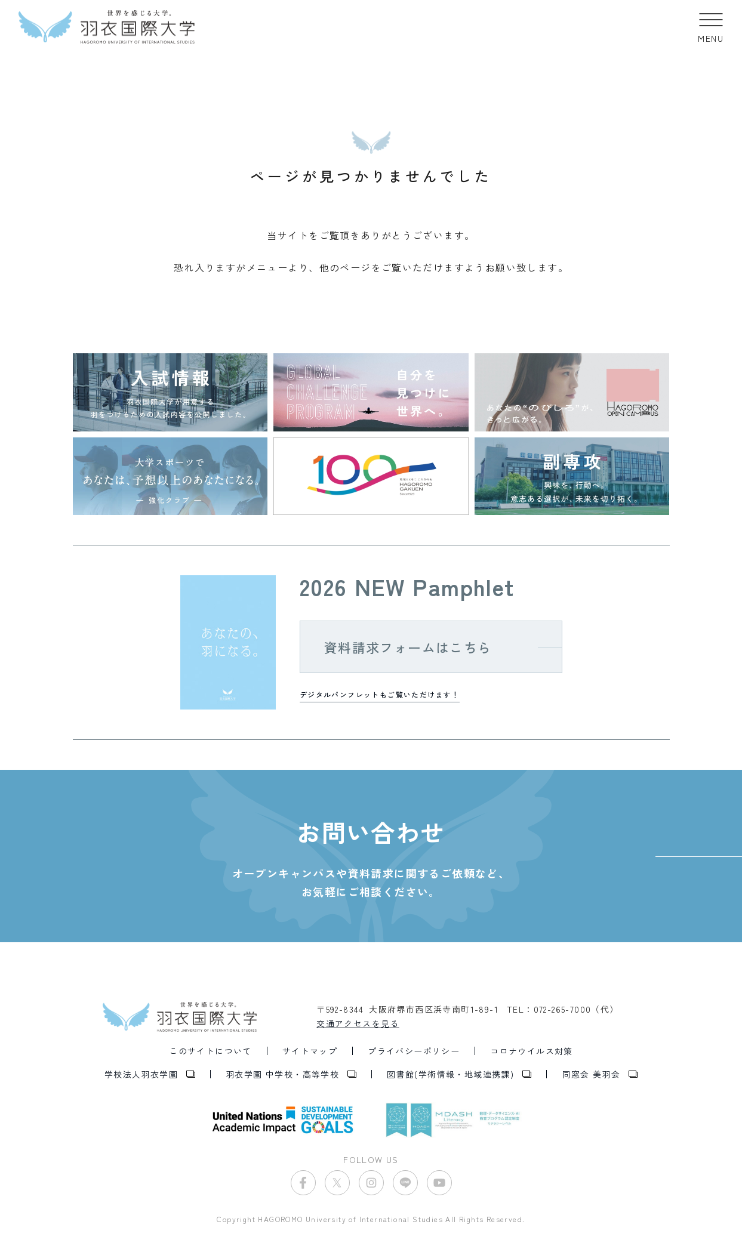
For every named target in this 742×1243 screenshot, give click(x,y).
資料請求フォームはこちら (408, 646)
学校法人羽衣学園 (141, 1074)
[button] (710, 27)
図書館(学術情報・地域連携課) (450, 1074)
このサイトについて (210, 1051)
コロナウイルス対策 (531, 1051)
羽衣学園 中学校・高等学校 (282, 1074)
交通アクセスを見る (357, 1023)
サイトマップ (309, 1051)
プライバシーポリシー (414, 1051)
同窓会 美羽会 (591, 1074)
